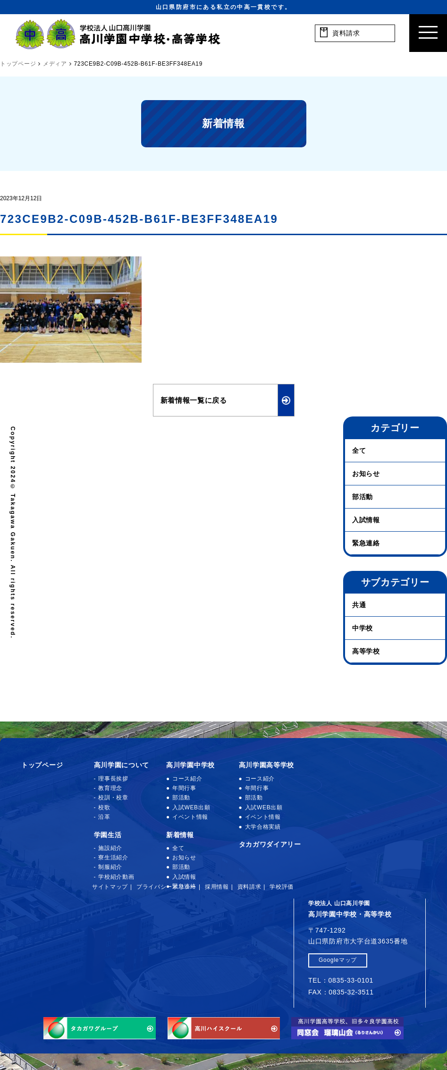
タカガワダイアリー (270, 844)
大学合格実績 (263, 827)
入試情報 (366, 520)
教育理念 (110, 788)
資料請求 (249, 886)
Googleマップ (338, 960)
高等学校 (366, 651)
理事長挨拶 (113, 778)
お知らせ (366, 473)
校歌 (104, 807)
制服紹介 (110, 867)
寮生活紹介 (113, 857)
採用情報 (217, 886)
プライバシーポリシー (166, 886)
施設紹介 (110, 848)
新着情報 (180, 835)
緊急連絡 (366, 543)
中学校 (362, 628)
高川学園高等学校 (267, 765)
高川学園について (122, 765)
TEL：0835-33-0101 (340, 980)
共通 (359, 605)
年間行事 (184, 788)
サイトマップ (110, 886)
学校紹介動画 (116, 877)
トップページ (42, 765)
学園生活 (108, 835)
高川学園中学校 (190, 765)
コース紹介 (187, 778)
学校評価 (282, 886)
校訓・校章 (113, 797)
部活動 (362, 497)
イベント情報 (190, 817)
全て (359, 450)
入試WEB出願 (191, 807)
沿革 (104, 817)
